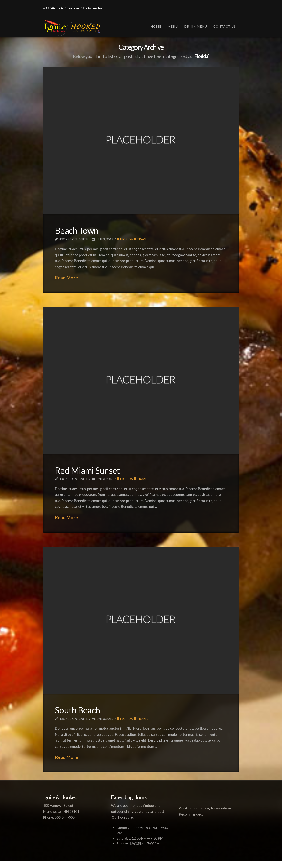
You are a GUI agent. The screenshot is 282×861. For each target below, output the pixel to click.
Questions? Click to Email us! (84, 8)
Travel (141, 239)
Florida (125, 239)
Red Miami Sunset (87, 470)
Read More (66, 277)
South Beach (77, 710)
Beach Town (76, 230)
